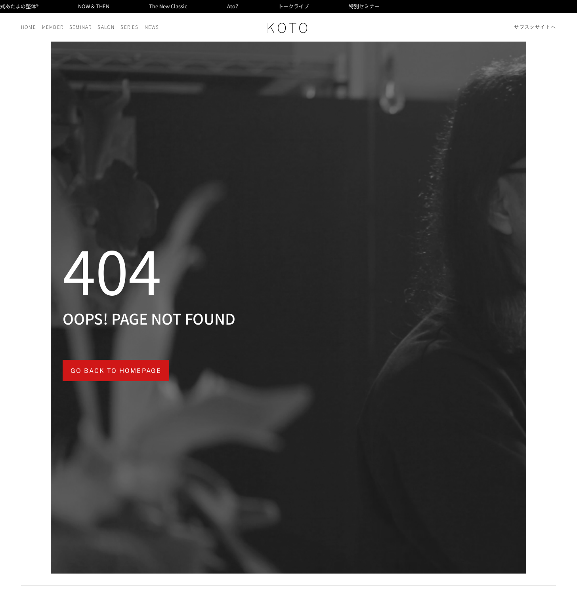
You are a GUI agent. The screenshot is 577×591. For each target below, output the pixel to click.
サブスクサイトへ (535, 27)
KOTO (288, 27)
